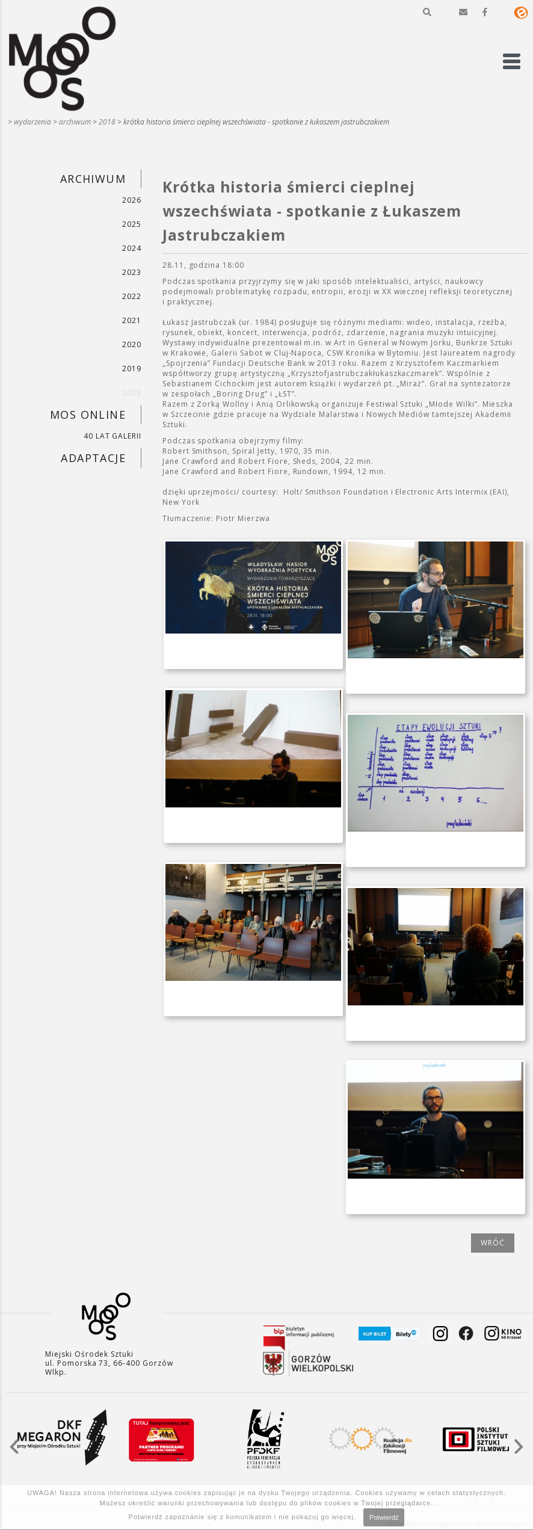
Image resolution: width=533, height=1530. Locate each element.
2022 (131, 296)
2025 (131, 224)
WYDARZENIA (32, 122)
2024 (131, 248)
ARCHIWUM (75, 122)
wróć (493, 1243)
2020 (131, 344)
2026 (131, 200)
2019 (131, 368)
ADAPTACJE (93, 458)
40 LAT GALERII (112, 436)
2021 (131, 320)
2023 (131, 272)
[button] (427, 12)
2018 (107, 122)
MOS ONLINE (88, 414)
